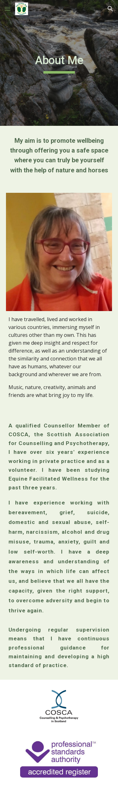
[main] (59, 63)
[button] (7, 8)
